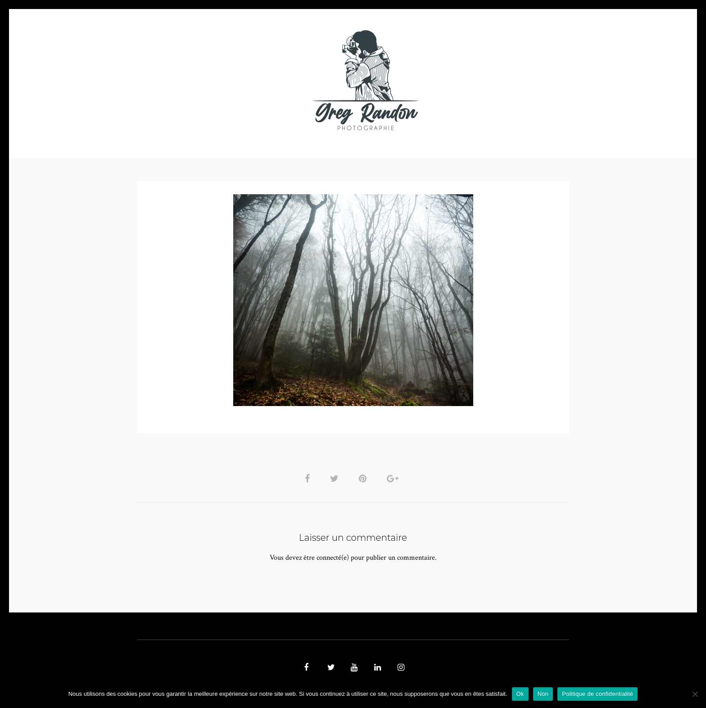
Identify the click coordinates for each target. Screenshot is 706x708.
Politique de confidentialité (597, 693)
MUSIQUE (282, 80)
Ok (520, 693)
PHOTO (194, 80)
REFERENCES (509, 80)
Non (543, 693)
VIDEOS (238, 80)
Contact (457, 80)
